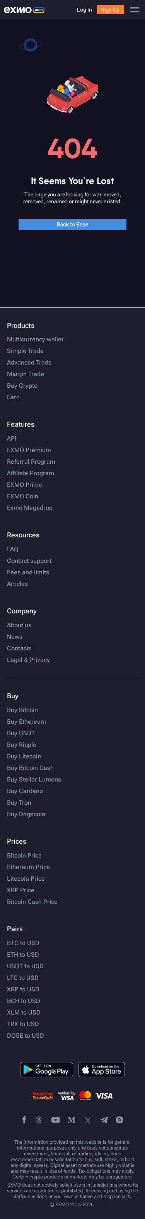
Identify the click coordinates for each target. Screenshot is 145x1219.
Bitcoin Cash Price (32, 902)
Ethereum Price (28, 867)
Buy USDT (21, 733)
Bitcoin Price (24, 856)
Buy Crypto (22, 386)
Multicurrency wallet (35, 339)
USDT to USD (25, 966)
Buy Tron (19, 803)
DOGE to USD (25, 1036)
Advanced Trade (29, 363)
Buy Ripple (21, 745)
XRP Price (20, 890)
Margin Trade (25, 374)
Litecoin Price (26, 879)
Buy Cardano (25, 791)
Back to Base (73, 224)
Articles (17, 584)
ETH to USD (23, 955)
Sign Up (110, 10)
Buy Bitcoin (22, 710)
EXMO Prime (24, 485)
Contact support (29, 561)
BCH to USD (23, 1001)
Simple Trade (25, 351)
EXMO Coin (22, 496)
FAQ (12, 549)
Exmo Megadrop (30, 508)
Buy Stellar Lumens (34, 780)
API (11, 439)
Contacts (19, 648)
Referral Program (31, 462)
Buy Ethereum (26, 722)
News (14, 637)
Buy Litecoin (24, 756)
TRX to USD (23, 1024)
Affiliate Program (30, 473)
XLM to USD (24, 1013)
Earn (13, 397)
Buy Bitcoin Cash (30, 768)
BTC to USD (23, 943)
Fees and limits (28, 572)
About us (19, 625)
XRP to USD (23, 989)
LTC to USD (23, 978)
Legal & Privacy (28, 660)
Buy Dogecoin (26, 814)
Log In (84, 10)
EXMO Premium (29, 450)
